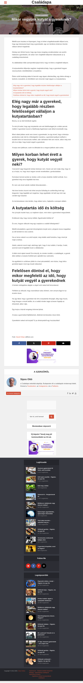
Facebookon (31, 386)
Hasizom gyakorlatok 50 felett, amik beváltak (45, 469)
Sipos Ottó (38, 23)
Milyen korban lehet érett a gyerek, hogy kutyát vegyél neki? (33, 90)
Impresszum (32, 673)
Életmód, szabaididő (41, 15)
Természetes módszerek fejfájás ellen (45, 539)
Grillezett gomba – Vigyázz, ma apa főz (46, 530)
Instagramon (43, 386)
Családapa (41, 2)
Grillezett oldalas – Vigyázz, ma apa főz (47, 625)
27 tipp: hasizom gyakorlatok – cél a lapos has (46, 644)
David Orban (20, 337)
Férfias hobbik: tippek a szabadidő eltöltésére (45, 600)
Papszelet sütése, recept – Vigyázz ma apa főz (46, 582)
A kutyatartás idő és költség (22, 93)
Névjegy (31, 674)
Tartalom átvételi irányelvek (44, 673)
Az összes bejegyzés (13, 393)
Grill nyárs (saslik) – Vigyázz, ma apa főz (44, 478)
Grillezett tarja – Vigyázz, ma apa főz (47, 591)
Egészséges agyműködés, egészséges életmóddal (46, 513)
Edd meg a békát (43, 486)
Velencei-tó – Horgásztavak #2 (46, 495)
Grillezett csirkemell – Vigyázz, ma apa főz (45, 662)
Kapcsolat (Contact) (34, 676)
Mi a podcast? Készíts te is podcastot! (46, 634)
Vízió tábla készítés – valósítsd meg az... (44, 521)
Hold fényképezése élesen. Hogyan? (46, 617)
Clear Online (21, 673)
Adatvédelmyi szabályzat (42, 674)
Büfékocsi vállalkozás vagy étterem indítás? (46, 504)
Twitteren (55, 386)
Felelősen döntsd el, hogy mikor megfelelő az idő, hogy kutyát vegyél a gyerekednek (41, 95)
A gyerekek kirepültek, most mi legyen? (47, 547)
